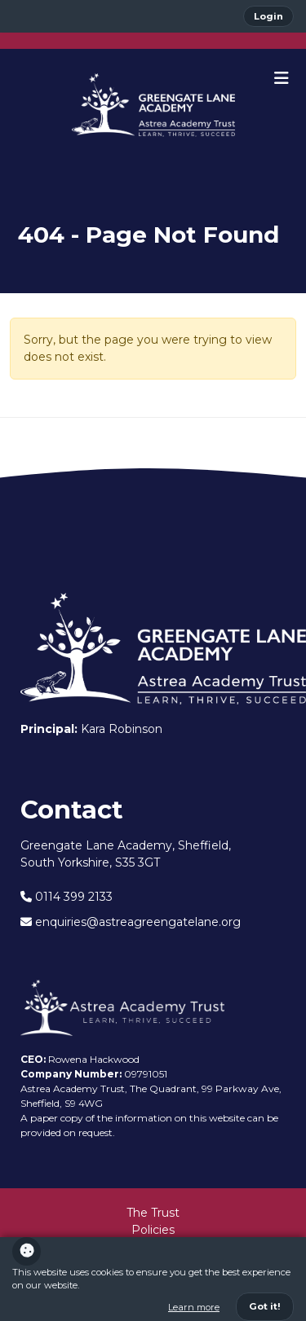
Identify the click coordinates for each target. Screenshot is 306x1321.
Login (268, 16)
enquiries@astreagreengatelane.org (130, 922)
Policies (153, 1229)
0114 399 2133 (66, 896)
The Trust (153, 1212)
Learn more (194, 1307)
